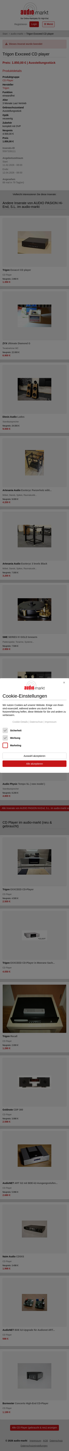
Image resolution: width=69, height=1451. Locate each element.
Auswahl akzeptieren (34, 756)
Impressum (50, 721)
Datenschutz (36, 721)
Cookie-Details (20, 721)
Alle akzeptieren (34, 763)
